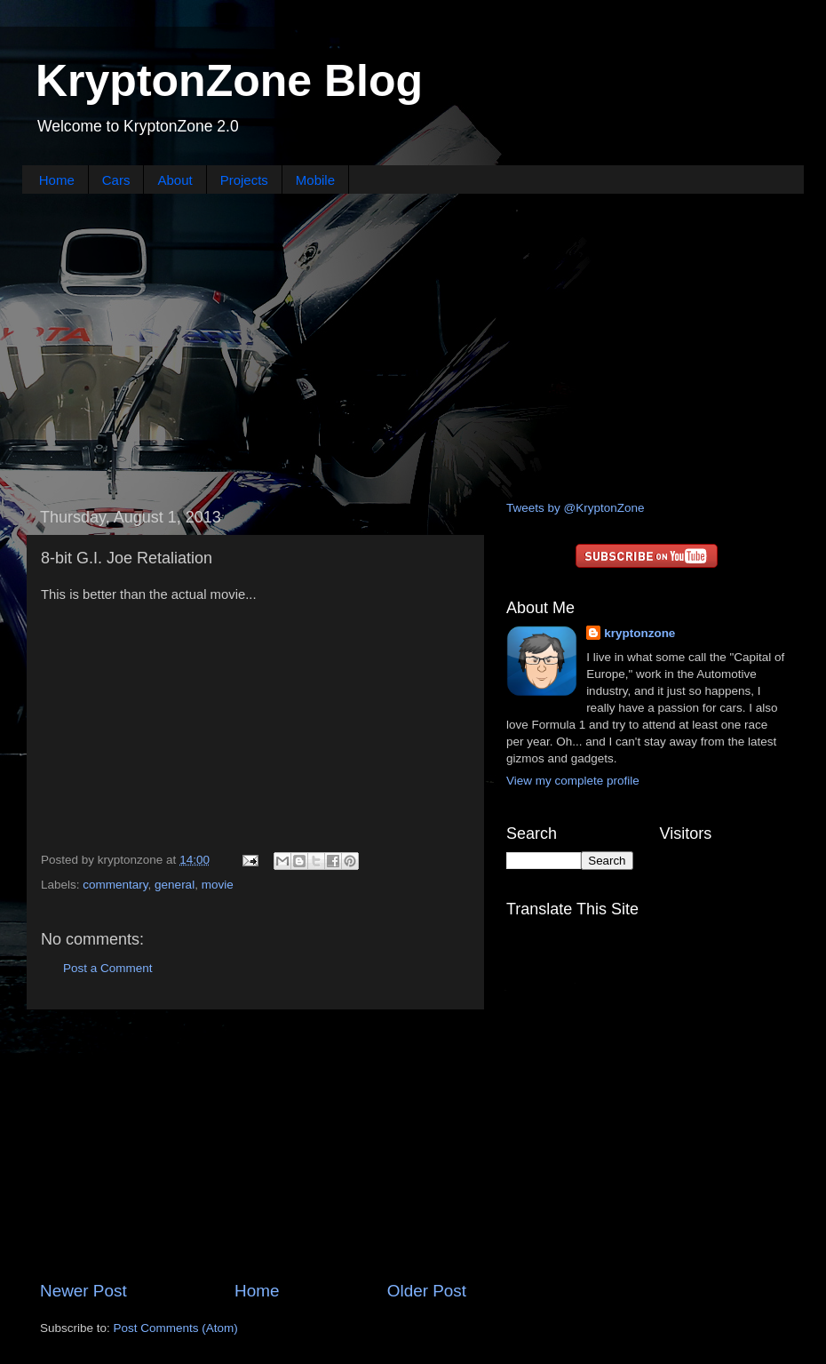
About (174, 179)
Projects (244, 179)
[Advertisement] (413, 344)
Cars (116, 179)
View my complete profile (572, 780)
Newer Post (83, 1290)
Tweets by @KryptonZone (575, 507)
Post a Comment (108, 968)
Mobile (315, 179)
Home (57, 179)
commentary (115, 884)
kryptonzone (639, 633)
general (175, 884)
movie (218, 884)
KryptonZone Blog (229, 81)
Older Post (426, 1290)
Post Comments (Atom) (176, 1328)
